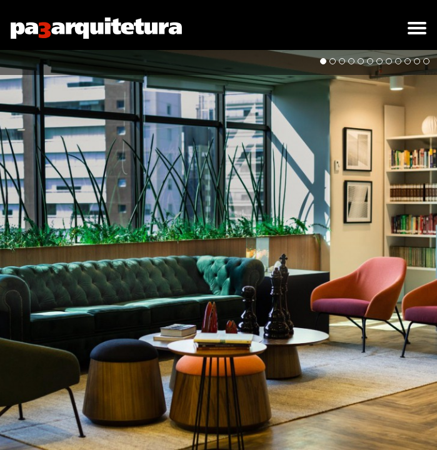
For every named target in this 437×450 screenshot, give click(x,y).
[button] (417, 28)
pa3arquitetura (96, 28)
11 (417, 61)
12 (426, 61)
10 (407, 61)
